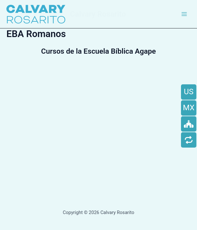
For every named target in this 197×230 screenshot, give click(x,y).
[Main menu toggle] (184, 14)
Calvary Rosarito (98, 14)
